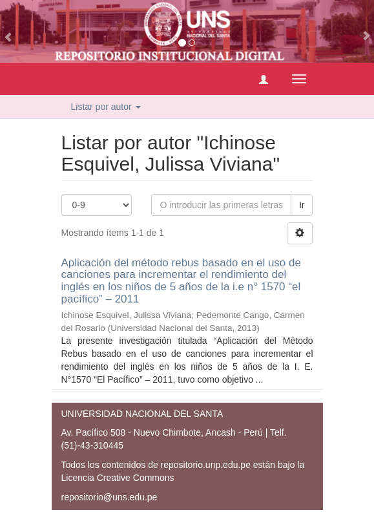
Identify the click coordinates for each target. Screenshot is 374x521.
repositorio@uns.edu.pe (109, 497)
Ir (302, 205)
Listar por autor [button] (106, 106)
